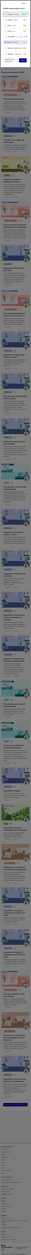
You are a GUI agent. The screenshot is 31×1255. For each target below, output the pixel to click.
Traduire (22, 60)
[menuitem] (15, 14)
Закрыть (24, 3)
